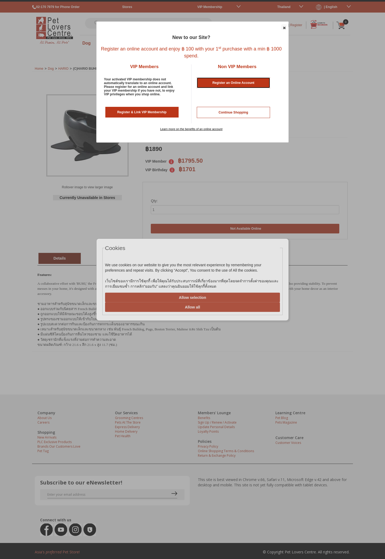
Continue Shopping (233, 112)
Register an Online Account (233, 83)
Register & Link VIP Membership (142, 112)
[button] (284, 27)
